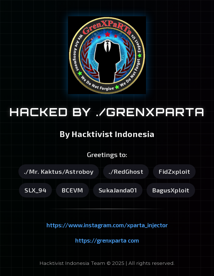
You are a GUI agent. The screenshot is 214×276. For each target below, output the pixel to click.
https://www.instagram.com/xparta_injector (107, 224)
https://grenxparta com (107, 240)
